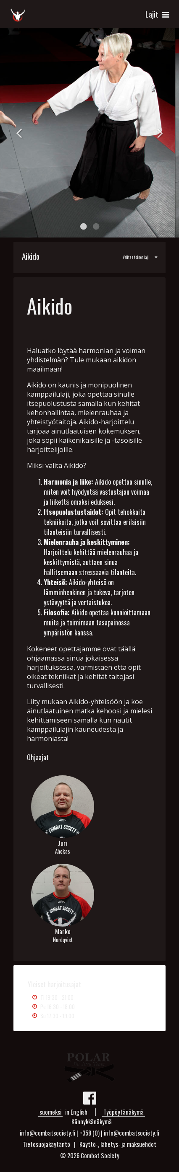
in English (76, 1111)
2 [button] (96, 226)
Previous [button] (19, 132)
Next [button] (160, 132)
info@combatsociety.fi (131, 1132)
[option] (89, 132)
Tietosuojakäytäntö (46, 1144)
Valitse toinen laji (86, 256)
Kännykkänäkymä (91, 1121)
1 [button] (83, 226)
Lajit (158, 14)
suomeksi (50, 1111)
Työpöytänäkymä (123, 1111)
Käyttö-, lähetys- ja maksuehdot (117, 1144)
